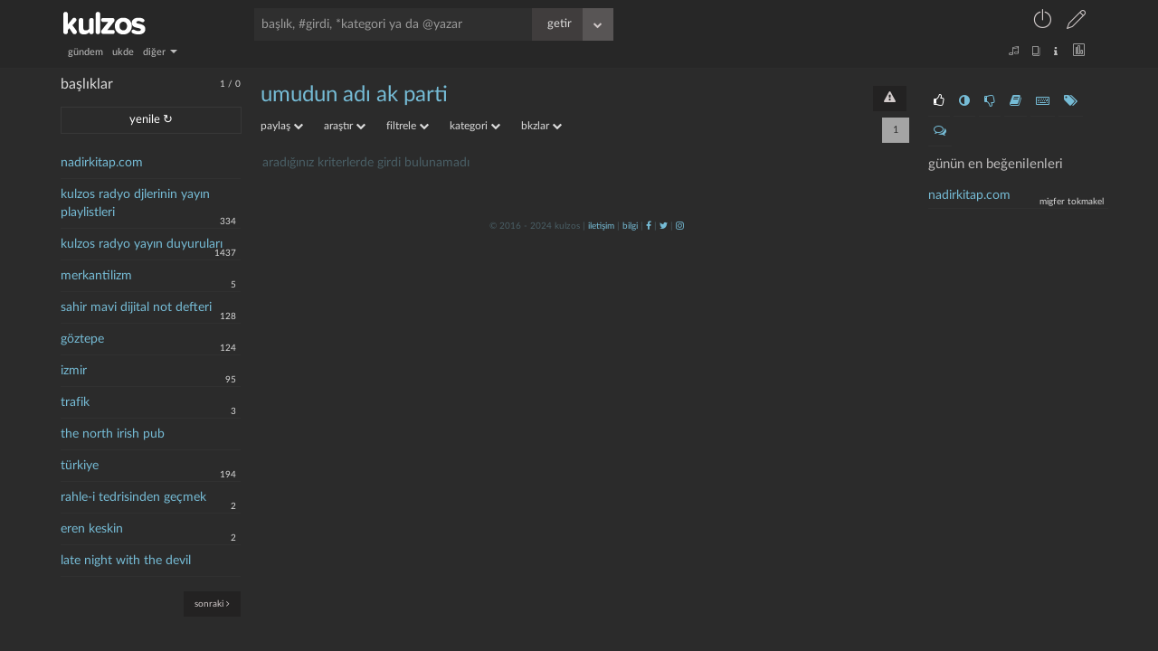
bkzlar (541, 125)
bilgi (630, 226)
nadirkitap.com (102, 162)
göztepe (82, 339)
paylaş (282, 125)
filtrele (407, 125)
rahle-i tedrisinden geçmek (133, 497)
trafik (75, 402)
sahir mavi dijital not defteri (136, 307)
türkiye (80, 465)
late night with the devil (126, 560)
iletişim (601, 226)
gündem (85, 52)
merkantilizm (96, 275)
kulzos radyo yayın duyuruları (142, 244)
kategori (475, 125)
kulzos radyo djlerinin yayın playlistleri (135, 203)
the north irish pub (113, 434)
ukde (123, 52)
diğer (160, 52)
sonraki (212, 604)
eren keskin (92, 529)
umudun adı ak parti (354, 95)
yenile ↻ (151, 120)
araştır (344, 125)
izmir (74, 370)
